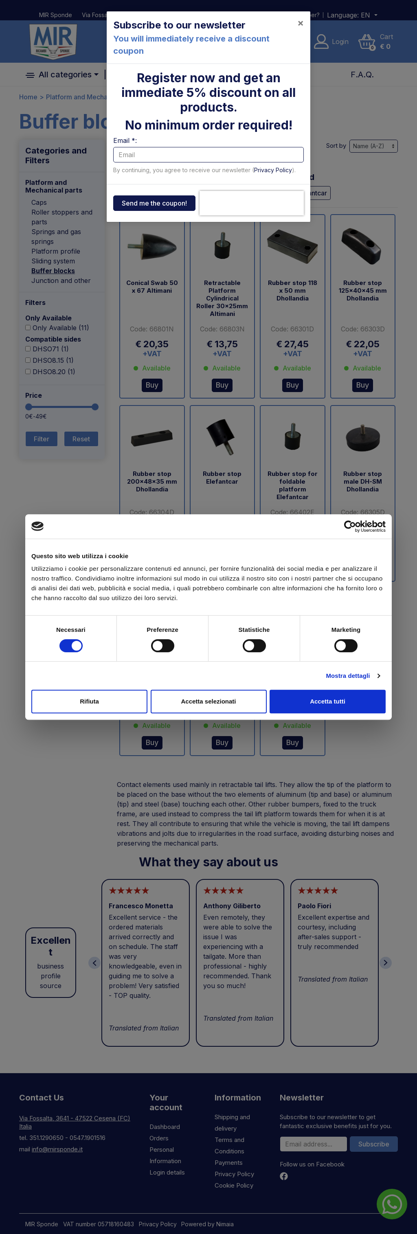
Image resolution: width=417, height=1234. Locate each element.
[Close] (300, 22)
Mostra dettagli (348, 675)
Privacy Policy (273, 170)
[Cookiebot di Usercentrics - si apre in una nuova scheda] (350, 526)
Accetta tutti (327, 701)
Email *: (125, 140)
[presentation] (252, 203)
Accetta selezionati (208, 701)
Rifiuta (89, 701)
